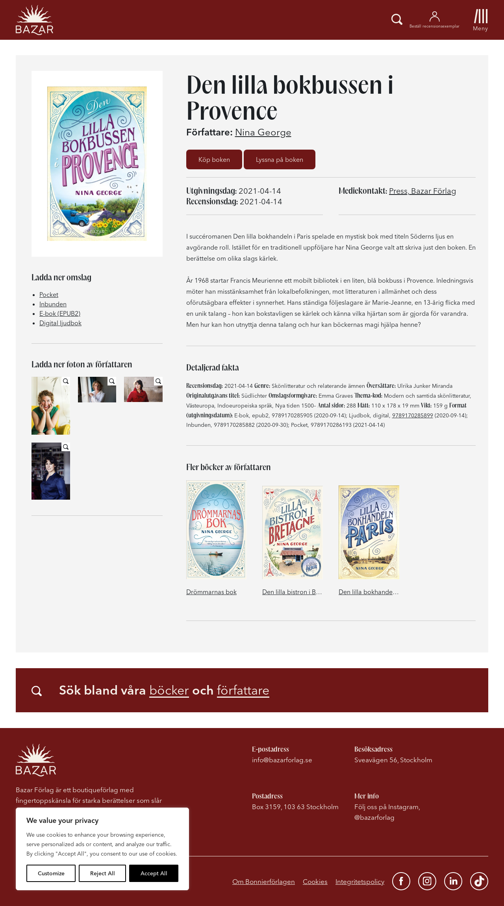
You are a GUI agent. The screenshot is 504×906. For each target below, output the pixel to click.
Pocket (48, 294)
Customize (51, 873)
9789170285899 (412, 415)
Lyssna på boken (279, 159)
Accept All (154, 873)
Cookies (315, 881)
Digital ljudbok (60, 323)
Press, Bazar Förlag (422, 191)
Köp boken (214, 159)
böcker (169, 690)
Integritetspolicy (359, 881)
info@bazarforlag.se (282, 760)
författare (243, 690)
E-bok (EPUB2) (59, 313)
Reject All (102, 873)
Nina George (263, 132)
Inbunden (53, 304)
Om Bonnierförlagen (263, 881)
